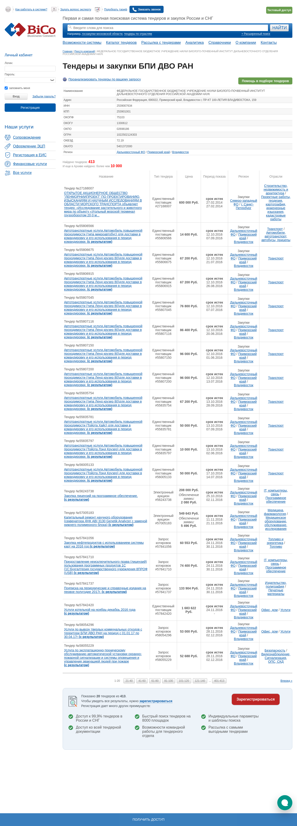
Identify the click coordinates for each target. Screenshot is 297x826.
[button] (284, 802)
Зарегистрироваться (256, 699)
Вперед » (286, 680)
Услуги (285, 610)
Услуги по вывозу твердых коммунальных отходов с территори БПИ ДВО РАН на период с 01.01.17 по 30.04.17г (103, 633)
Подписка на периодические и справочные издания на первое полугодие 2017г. (105, 590)
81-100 (168, 680)
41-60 (142, 680)
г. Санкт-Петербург (245, 206)
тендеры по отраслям (138, 33)
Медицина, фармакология (275, 512)
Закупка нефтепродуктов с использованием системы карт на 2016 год (104, 544)
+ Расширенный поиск (256, 33)
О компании (246, 43)
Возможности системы (82, 43)
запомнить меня (17, 88)
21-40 (129, 680)
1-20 (117, 680)
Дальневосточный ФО (131, 152)
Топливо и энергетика (275, 541)
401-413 (219, 680)
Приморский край (158, 152)
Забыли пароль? (44, 96)
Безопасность (275, 650)
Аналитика (194, 43)
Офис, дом (269, 610)
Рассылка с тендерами (161, 43)
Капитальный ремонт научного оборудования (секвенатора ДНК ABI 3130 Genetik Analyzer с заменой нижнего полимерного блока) (105, 521)
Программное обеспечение (275, 499)
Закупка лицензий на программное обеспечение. (101, 497)
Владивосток (180, 152)
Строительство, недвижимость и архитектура (276, 189)
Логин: (9, 63)
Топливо (276, 546)
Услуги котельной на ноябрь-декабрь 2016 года (100, 611)
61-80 (154, 680)
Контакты (269, 43)
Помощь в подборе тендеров (265, 81)
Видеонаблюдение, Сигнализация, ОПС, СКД (275, 657)
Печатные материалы (275, 592)
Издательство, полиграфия (276, 584)
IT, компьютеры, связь (276, 492)
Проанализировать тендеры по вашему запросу (104, 79)
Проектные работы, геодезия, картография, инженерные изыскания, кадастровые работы (276, 208)
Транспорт (275, 229)
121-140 (200, 680)
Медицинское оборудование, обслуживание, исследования (276, 523)
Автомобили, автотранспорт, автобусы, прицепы (275, 236)
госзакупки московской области (102, 33)
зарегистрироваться (155, 701)
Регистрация (30, 107)
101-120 (184, 680)
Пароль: (10, 74)
